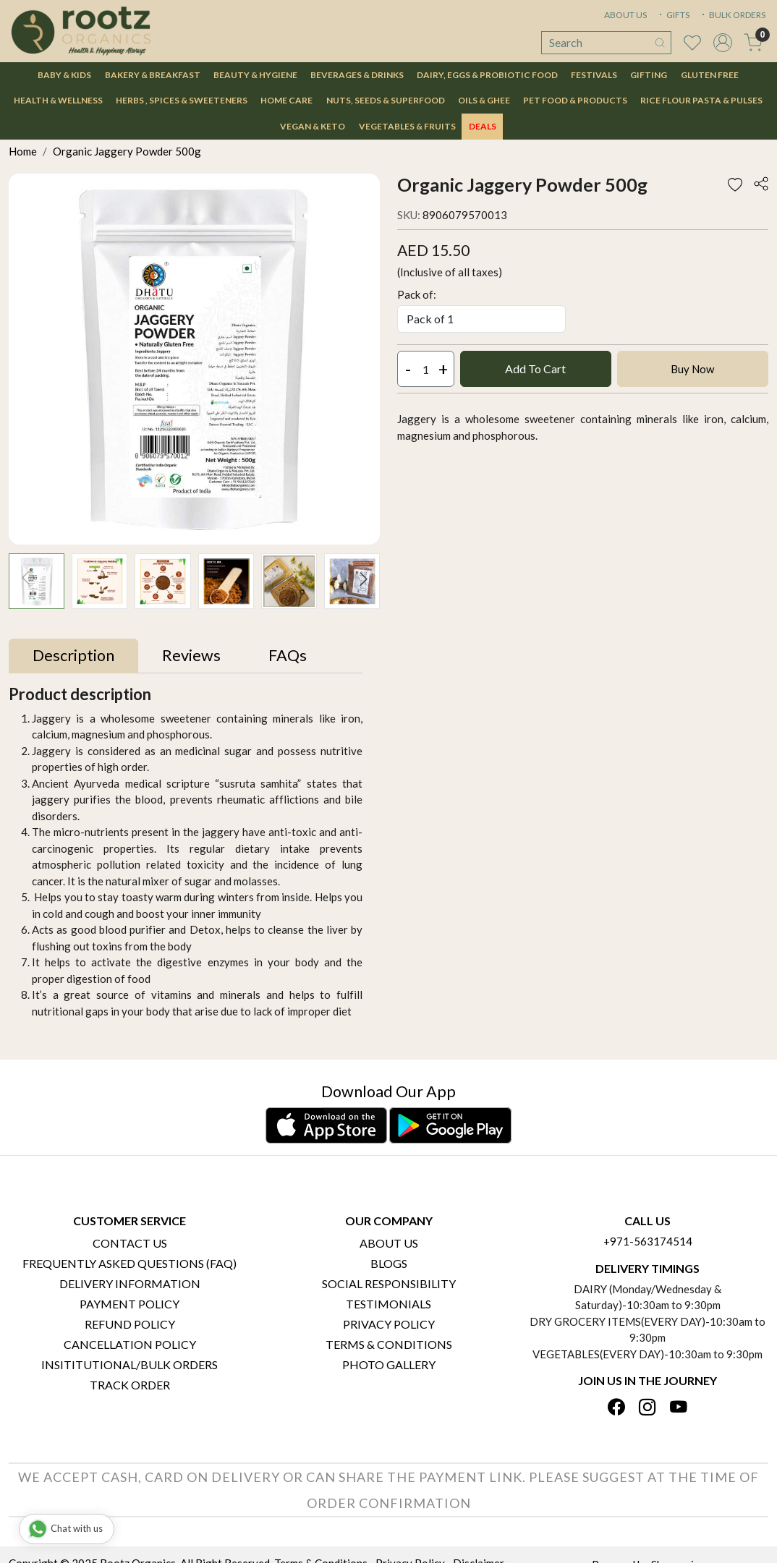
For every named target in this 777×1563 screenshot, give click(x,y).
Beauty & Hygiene (255, 74)
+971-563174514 (647, 1241)
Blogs (388, 1263)
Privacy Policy (389, 1324)
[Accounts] (723, 42)
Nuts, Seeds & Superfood (385, 100)
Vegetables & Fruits (407, 126)
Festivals (594, 74)
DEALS (482, 126)
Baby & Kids (64, 74)
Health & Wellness (58, 100)
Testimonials (388, 1304)
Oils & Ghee (484, 100)
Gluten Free (710, 74)
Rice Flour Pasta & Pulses (701, 100)
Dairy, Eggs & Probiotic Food (487, 74)
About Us (389, 1243)
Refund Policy (130, 1324)
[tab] (73, 656)
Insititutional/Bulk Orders (129, 1364)
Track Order (130, 1385)
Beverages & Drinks (357, 74)
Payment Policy (129, 1304)
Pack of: (416, 294)
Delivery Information (129, 1283)
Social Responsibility (389, 1283)
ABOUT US (625, 14)
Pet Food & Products (575, 100)
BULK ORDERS (732, 14)
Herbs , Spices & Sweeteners (181, 100)
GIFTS (672, 14)
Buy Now (692, 368)
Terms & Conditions (389, 1344)
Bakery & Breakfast (152, 74)
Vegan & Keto (312, 126)
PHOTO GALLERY (389, 1364)
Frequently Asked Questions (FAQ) (129, 1263)
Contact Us (130, 1243)
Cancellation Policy (130, 1344)
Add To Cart (535, 368)
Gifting (648, 74)
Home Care (286, 100)
